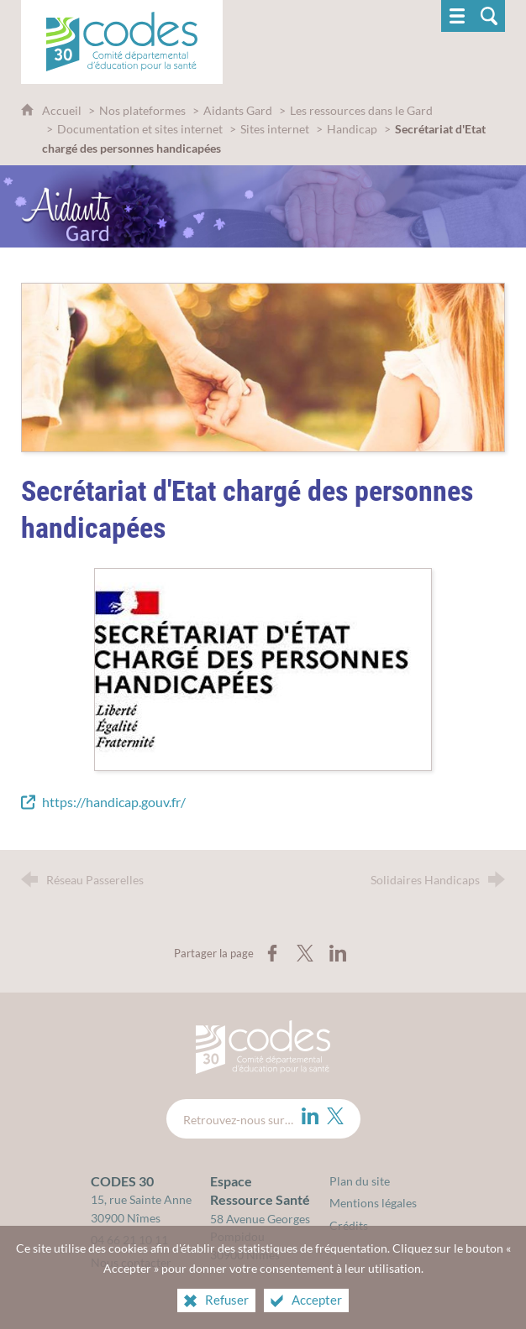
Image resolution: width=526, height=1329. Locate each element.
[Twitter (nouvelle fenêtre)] (335, 1116)
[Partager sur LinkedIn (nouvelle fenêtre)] (337, 953)
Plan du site (359, 1181)
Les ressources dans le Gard (361, 110)
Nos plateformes (142, 110)
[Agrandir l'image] (263, 667)
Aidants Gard (237, 110)
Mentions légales (373, 1203)
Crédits (348, 1225)
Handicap (352, 129)
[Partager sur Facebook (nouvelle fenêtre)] (272, 953)
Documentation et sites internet (140, 129)
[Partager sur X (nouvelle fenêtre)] (305, 953)
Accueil (63, 110)
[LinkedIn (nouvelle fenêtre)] (310, 1116)
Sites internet (276, 129)
